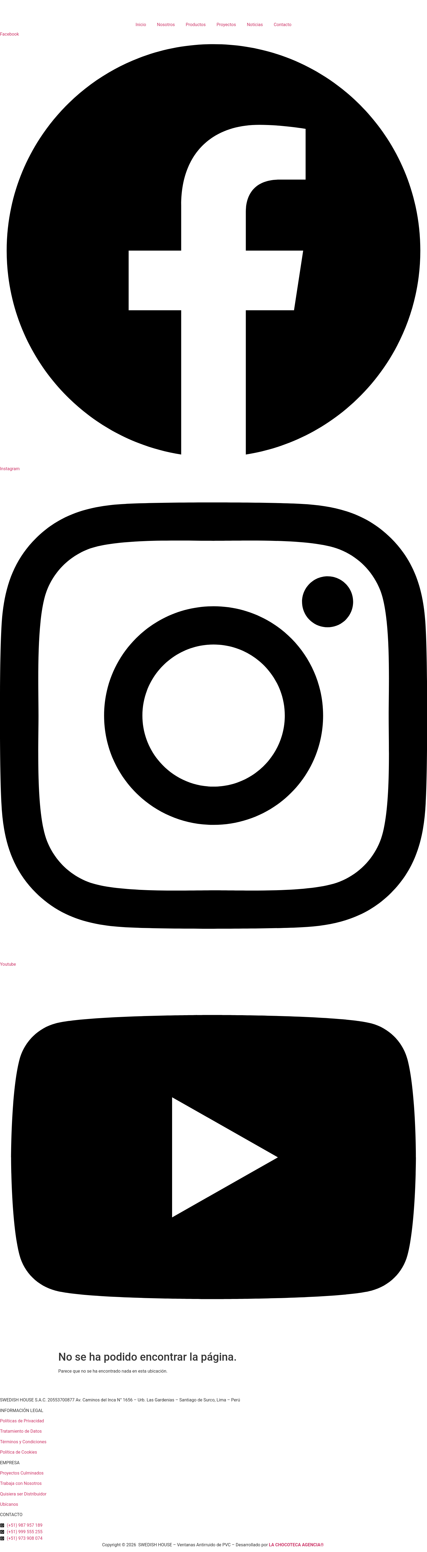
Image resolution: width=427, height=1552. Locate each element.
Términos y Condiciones (23, 1441)
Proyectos (226, 24)
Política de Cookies (18, 1452)
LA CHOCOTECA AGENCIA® (296, 1544)
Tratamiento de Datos (21, 1431)
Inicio (141, 24)
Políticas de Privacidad (22, 1420)
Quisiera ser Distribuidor (23, 1494)
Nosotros (166, 24)
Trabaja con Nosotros (21, 1483)
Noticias (255, 24)
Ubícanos (9, 1504)
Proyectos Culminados (22, 1473)
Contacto (282, 24)
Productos (196, 24)
